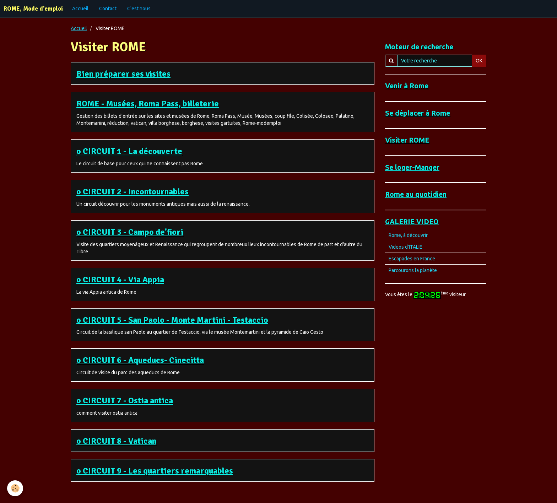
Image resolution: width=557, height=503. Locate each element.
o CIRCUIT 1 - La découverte (129, 151)
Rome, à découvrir (408, 235)
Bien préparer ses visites (123, 73)
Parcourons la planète (413, 270)
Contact (108, 8)
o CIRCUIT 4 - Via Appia (120, 279)
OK (479, 60)
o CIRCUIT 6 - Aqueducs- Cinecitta (140, 360)
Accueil (80, 8)
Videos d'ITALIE (405, 247)
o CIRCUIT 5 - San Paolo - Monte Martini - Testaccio (172, 319)
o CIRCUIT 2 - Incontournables (132, 191)
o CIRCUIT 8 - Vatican (116, 441)
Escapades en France (412, 258)
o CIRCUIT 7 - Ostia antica (124, 400)
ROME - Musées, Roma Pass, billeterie (147, 103)
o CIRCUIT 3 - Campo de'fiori (129, 232)
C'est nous (139, 8)
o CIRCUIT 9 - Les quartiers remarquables (154, 470)
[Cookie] (15, 488)
